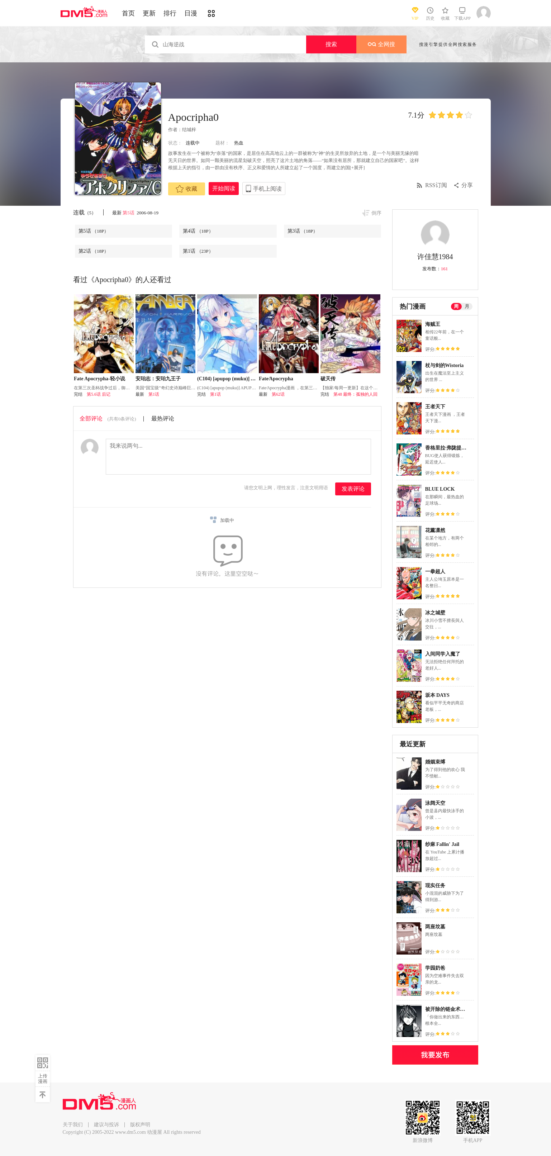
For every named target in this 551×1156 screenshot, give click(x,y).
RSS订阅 (436, 185)
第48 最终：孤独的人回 (355, 394)
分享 (467, 185)
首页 (128, 13)
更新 (149, 13)
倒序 (376, 213)
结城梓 (189, 129)
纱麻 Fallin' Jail (442, 844)
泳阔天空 (435, 803)
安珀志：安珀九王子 (158, 378)
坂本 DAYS (437, 695)
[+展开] (357, 167)
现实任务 (435, 885)
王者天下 (435, 406)
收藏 (186, 189)
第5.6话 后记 (98, 394)
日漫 (190, 13)
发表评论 (353, 489)
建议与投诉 (106, 1124)
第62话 (278, 394)
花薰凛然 (435, 530)
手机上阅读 (267, 189)
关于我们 (73, 1124)
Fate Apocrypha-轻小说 (99, 378)
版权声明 (140, 1124)
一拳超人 (435, 571)
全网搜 (381, 44)
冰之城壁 (435, 612)
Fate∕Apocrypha (276, 378)
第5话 (129, 212)
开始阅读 (223, 188)
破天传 (328, 378)
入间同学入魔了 (442, 654)
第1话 (198, 251)
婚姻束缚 (435, 762)
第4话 (198, 231)
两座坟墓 (435, 926)
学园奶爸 (435, 968)
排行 (169, 13)
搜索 (331, 44)
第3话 (303, 231)
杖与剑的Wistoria (444, 365)
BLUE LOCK (440, 489)
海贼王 (432, 324)
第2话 (94, 251)
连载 (84, 212)
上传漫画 (42, 1078)
